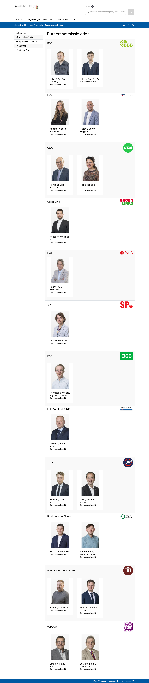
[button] (131, 12)
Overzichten (48, 19)
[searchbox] (105, 12)
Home (31, 25)
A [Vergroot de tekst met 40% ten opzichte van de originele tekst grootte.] (133, 25)
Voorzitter (21, 46)
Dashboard (19, 19)
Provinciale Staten (25, 37)
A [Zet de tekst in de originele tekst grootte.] (124, 25)
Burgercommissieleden (27, 42)
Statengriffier (22, 50)
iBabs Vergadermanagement (106, 681)
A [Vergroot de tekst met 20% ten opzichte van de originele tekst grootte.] (128, 25)
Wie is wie (63, 19)
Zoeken (88, 6)
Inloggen (128, 681)
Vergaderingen (34, 19)
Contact (75, 19)
